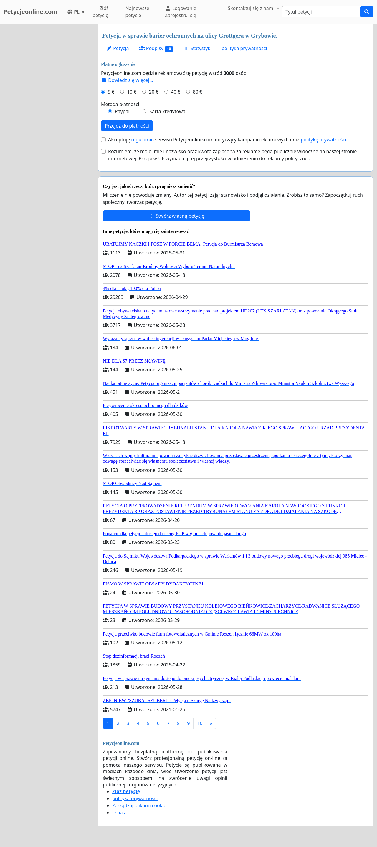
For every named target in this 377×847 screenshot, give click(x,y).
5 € (111, 92)
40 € (175, 92)
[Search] (321, 11)
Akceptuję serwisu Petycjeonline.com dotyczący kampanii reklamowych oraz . (228, 139)
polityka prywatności (244, 48)
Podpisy (156, 48)
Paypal (122, 111)
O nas (118, 812)
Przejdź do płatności (127, 126)
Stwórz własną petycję (176, 216)
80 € (197, 92)
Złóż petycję (100, 12)
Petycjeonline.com (30, 12)
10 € (131, 92)
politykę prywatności (323, 139)
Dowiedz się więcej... (127, 80)
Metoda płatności (120, 104)
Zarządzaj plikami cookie (139, 805)
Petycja (117, 48)
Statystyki (197, 48)
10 (199, 723)
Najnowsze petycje (137, 12)
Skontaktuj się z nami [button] (252, 8)
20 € (153, 92)
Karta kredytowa (167, 111)
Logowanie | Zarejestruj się (182, 12)
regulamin (142, 139)
